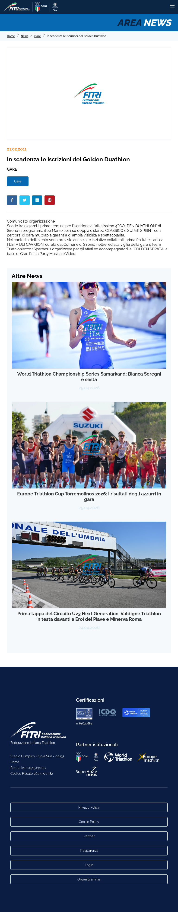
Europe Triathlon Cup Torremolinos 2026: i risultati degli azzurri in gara (89, 496)
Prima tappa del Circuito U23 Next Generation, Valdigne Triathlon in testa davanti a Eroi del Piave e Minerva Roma (89, 616)
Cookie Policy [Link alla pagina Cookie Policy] (89, 822)
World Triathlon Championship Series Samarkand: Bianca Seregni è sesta (89, 376)
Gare (17, 181)
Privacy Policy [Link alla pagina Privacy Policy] (89, 807)
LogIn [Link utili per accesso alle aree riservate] (89, 865)
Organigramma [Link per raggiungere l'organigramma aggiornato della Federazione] (89, 879)
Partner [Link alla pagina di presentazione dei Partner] (89, 836)
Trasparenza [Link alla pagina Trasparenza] (89, 850)
